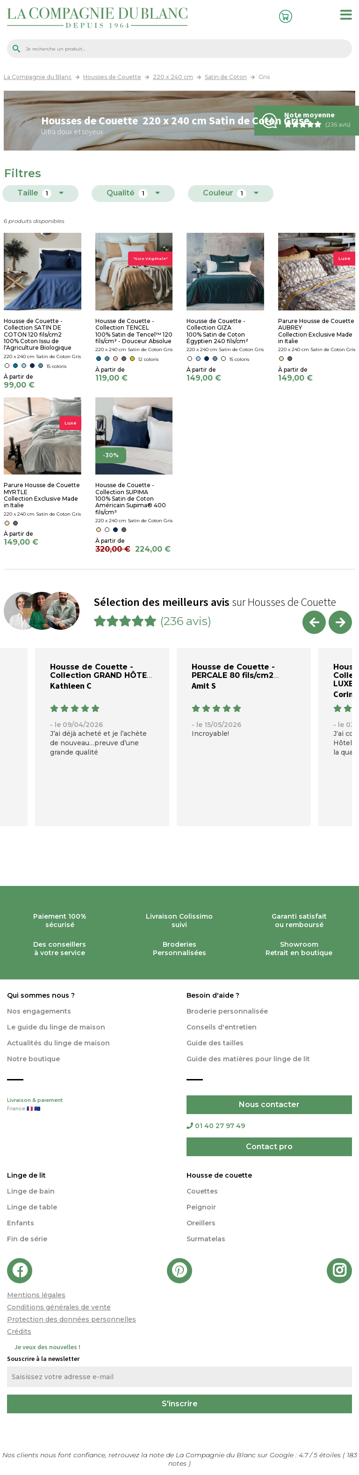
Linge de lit (26, 1175)
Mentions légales (36, 1295)
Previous (314, 622)
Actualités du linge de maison (58, 1043)
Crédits (19, 1331)
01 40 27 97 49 (216, 1126)
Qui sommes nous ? (41, 995)
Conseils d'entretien (222, 1027)
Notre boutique (33, 1059)
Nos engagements (39, 1011)
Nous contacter (269, 1104)
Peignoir (201, 1207)
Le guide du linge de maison (56, 1027)
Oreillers (201, 1223)
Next (340, 622)
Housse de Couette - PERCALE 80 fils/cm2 (233, 671)
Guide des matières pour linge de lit (248, 1059)
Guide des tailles (215, 1043)
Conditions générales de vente (59, 1307)
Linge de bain (31, 1191)
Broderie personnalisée (227, 1011)
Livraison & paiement (89, 1105)
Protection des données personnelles (71, 1319)
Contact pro (269, 1146)
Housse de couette (219, 1175)
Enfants (20, 1223)
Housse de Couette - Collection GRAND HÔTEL (100, 671)
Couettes (202, 1191)
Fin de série (27, 1239)
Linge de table (32, 1207)
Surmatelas (206, 1239)
